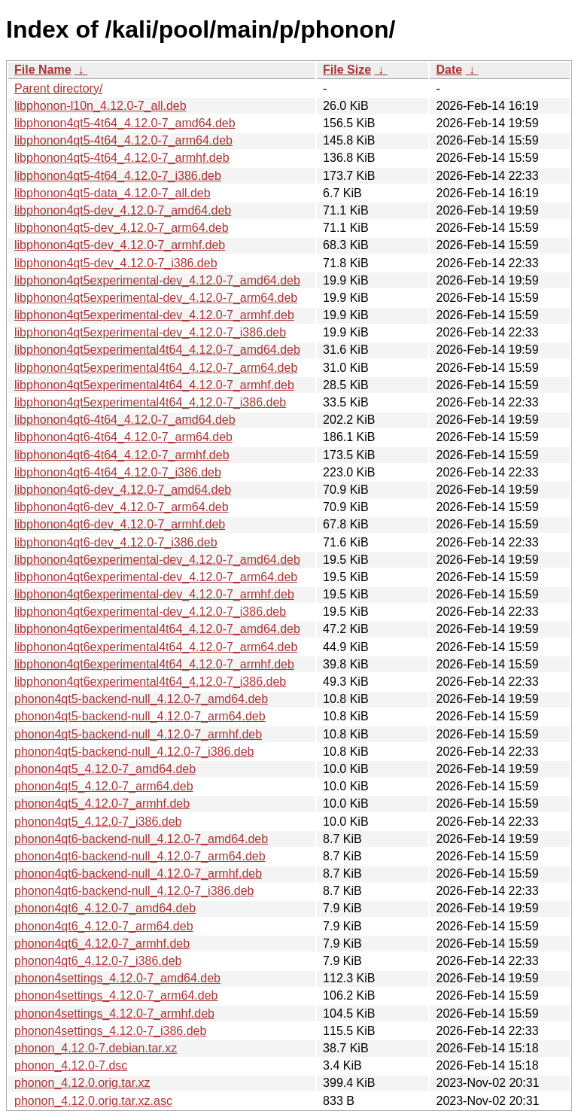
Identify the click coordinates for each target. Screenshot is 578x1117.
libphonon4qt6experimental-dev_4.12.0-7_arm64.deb (155, 577)
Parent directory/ (58, 88)
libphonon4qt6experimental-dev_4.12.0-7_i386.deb (150, 611)
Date (449, 69)
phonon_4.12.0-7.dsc (70, 1065)
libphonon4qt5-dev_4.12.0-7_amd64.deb (122, 210)
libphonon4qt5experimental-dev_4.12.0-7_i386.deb (150, 332)
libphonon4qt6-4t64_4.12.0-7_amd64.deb (125, 419)
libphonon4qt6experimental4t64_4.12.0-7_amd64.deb (157, 628)
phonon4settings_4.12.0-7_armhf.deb (114, 1013)
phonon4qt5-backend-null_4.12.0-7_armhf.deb (138, 734)
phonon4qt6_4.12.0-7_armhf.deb (102, 943)
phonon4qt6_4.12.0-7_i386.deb (97, 960)
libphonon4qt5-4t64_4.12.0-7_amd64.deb (125, 123)
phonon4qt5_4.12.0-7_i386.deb (97, 821)
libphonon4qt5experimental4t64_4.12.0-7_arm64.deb (155, 367)
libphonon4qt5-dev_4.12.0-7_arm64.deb (121, 227)
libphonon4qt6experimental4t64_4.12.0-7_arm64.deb (155, 647)
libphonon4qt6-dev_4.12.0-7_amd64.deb (122, 489)
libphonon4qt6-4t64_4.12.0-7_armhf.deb (122, 455)
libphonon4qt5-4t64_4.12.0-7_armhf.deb (122, 157)
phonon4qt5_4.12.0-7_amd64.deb (105, 768)
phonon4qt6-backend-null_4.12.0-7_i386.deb (134, 890)
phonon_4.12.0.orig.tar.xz (82, 1082)
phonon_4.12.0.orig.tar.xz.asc (93, 1100)
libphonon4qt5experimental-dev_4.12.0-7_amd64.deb (157, 280)
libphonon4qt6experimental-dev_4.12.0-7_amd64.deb (157, 559)
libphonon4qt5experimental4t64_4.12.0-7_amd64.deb (157, 349)
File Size (347, 69)
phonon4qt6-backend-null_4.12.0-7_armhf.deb (138, 873)
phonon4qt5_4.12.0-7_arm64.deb (103, 786)
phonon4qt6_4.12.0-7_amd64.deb (105, 908)
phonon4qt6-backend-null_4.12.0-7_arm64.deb (140, 856)
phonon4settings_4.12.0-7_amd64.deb (117, 978)
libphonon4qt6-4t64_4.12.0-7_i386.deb (117, 472)
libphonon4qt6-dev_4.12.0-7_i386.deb (116, 542)
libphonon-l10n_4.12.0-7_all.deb (100, 105)
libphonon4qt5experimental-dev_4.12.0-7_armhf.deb (154, 315)
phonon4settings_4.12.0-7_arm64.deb (116, 995)
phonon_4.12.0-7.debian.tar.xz (95, 1048)
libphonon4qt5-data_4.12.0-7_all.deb (112, 193)
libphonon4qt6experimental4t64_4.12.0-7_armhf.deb (154, 664)
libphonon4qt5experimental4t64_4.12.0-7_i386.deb (150, 402)
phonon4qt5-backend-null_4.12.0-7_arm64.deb (140, 716)
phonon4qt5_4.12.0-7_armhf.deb (102, 803)
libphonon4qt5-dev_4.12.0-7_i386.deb (116, 263)
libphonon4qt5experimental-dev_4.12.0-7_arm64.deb (155, 297)
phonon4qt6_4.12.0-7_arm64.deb (103, 926)
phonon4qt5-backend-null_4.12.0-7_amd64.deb (141, 698)
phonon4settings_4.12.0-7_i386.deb (110, 1030)
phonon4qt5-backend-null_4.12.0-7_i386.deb (134, 751)
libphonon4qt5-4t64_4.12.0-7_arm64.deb (123, 140)
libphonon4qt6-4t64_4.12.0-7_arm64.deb (123, 437)
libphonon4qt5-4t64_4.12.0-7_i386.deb (117, 175)
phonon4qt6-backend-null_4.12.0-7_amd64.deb (141, 838)
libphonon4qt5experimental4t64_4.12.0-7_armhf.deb (154, 385)
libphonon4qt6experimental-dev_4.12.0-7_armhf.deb (154, 594)
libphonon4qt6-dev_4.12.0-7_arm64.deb (121, 507)
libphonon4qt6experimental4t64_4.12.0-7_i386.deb (150, 681)
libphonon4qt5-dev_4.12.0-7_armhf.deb (119, 245)
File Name (42, 69)
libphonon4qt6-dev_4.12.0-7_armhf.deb (119, 524)
